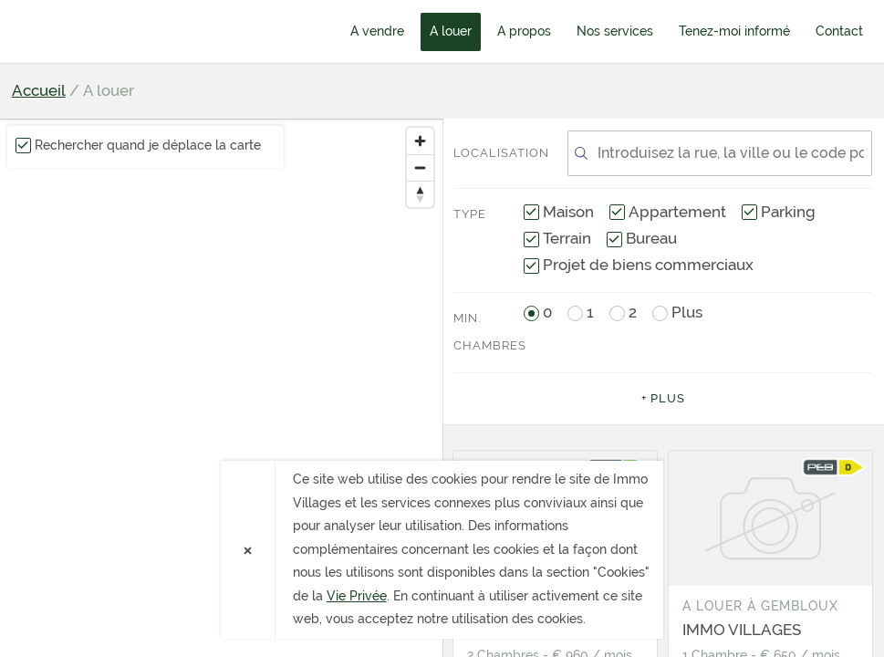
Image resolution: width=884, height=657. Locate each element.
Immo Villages (117, 31)
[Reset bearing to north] (420, 194)
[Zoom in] (420, 141)
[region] (221, 388)
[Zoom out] (420, 167)
